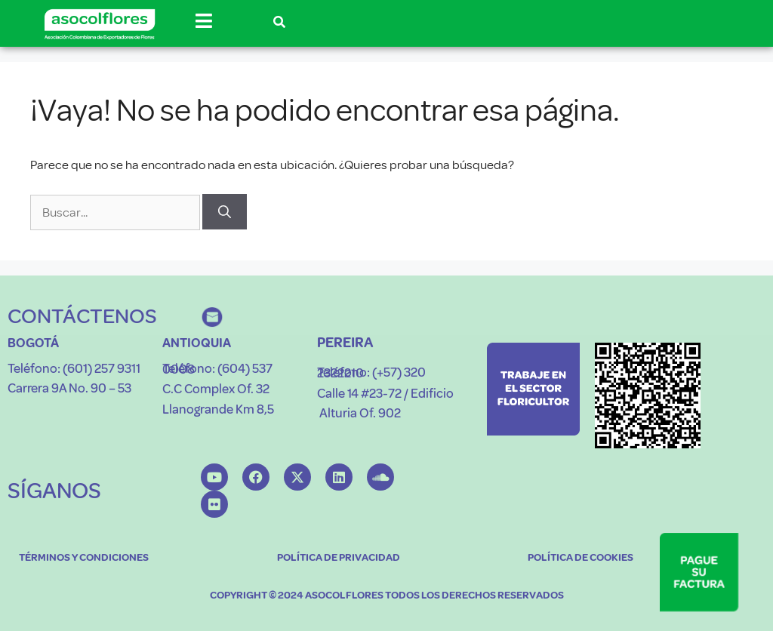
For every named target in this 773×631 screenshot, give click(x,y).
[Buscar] (224, 212)
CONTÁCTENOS (82, 316)
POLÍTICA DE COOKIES (580, 557)
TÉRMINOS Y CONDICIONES (84, 557)
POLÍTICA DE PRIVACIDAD (338, 557)
